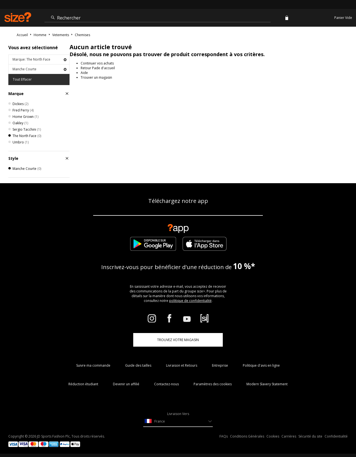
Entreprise (220, 365)
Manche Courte (39, 69)
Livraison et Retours (181, 365)
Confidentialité (336, 436)
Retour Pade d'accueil (98, 68)
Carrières (288, 436)
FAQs (223, 436)
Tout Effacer (22, 79)
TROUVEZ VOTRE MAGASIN (178, 339)
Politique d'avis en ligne (261, 365)
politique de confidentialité (190, 300)
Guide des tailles (138, 365)
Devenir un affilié (126, 384)
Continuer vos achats (97, 63)
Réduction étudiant (83, 384)
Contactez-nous (166, 384)
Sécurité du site (310, 436)
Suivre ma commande (93, 365)
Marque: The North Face (39, 59)
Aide (84, 72)
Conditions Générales (247, 436)
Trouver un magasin (96, 77)
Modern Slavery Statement (267, 384)
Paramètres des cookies (213, 384)
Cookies (272, 436)
